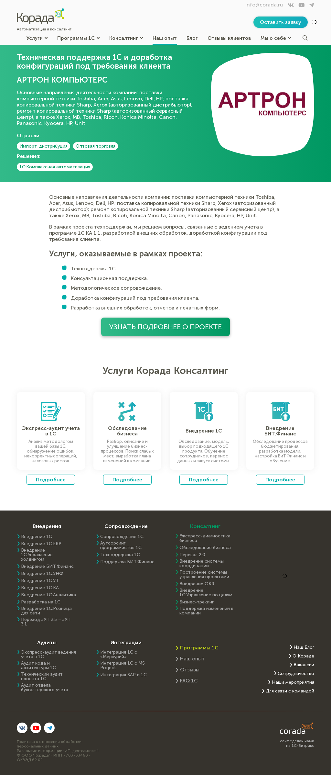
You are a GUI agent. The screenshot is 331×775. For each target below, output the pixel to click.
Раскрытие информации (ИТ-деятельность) (58, 750)
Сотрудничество (296, 673)
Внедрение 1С (36, 536)
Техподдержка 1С (120, 555)
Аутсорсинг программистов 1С (121, 545)
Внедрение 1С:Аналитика (48, 595)
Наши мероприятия (293, 682)
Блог (192, 38)
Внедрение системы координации (201, 563)
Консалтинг (126, 38)
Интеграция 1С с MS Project (122, 665)
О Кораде (303, 656)
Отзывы (189, 670)
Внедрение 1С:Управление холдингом (37, 555)
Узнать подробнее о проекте (165, 326)
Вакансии (304, 665)
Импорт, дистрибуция (43, 146)
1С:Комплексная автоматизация (54, 167)
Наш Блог (304, 647)
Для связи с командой (290, 691)
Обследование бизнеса (205, 547)
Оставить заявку (280, 22)
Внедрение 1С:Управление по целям (205, 592)
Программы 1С (78, 38)
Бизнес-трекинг (196, 602)
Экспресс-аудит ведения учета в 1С (48, 654)
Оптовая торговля (95, 146)
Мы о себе (276, 38)
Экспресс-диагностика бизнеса (204, 538)
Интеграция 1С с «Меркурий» (118, 654)
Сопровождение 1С (122, 536)
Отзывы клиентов (229, 38)
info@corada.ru (264, 5)
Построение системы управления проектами (204, 574)
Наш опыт (165, 38)
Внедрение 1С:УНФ (42, 573)
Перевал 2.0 (192, 555)
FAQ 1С (189, 681)
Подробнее (51, 479)
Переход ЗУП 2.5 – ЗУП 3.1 (45, 621)
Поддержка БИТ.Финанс (127, 562)
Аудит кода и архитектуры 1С (38, 665)
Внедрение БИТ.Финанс (47, 566)
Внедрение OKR (196, 584)
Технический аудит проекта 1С (42, 676)
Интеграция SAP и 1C (123, 675)
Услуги (37, 38)
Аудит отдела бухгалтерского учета (44, 687)
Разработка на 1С (40, 602)
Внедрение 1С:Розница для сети (46, 610)
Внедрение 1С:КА (40, 588)
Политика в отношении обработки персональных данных (49, 743)
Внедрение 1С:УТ (40, 580)
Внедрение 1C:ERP (41, 544)
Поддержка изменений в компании (206, 610)
